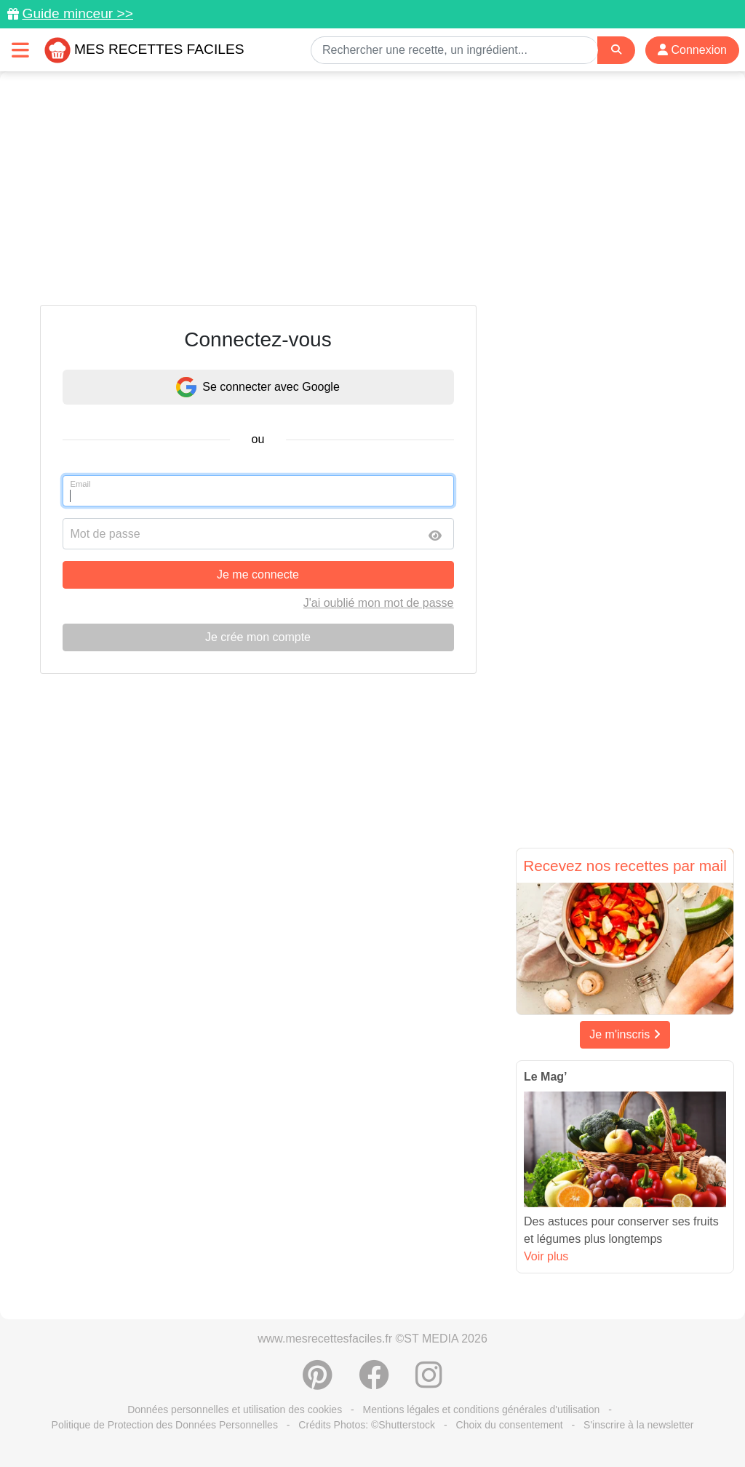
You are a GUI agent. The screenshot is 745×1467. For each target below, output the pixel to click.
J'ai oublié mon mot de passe (378, 603)
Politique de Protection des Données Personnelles (165, 1425)
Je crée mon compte (258, 637)
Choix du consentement (509, 1425)
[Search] (616, 49)
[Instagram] (428, 1382)
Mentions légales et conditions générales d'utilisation (481, 1409)
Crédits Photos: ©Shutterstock (366, 1425)
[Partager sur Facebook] (374, 1382)
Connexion (692, 50)
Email (81, 484)
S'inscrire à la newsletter (638, 1425)
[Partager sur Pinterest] (317, 1382)
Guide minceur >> (77, 13)
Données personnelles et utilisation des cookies (234, 1409)
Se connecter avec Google (258, 387)
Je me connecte (258, 574)
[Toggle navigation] (20, 49)
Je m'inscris (625, 1034)
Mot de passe (105, 534)
